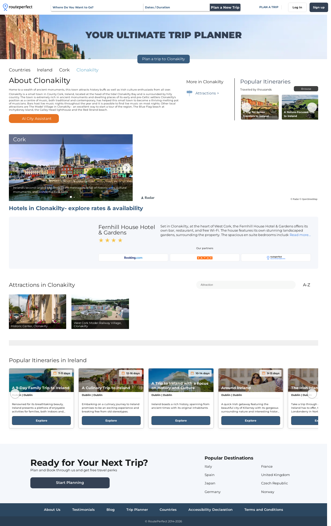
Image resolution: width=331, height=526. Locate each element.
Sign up (319, 7)
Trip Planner (137, 510)
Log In (297, 7)
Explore (41, 420)
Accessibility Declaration (210, 510)
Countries (19, 69)
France (267, 466)
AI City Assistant (34, 118)
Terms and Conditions (263, 510)
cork (64, 69)
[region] (228, 167)
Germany (213, 492)
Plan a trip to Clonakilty (163, 59)
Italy (208, 466)
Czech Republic (274, 483)
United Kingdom (275, 475)
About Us (52, 510)
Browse (306, 88)
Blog (110, 510)
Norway (267, 492)
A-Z (309, 284)
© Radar (295, 199)
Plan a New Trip (225, 7)
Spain (210, 475)
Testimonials (83, 510)
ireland (45, 69)
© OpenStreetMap (308, 199)
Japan (210, 483)
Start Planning (70, 482)
